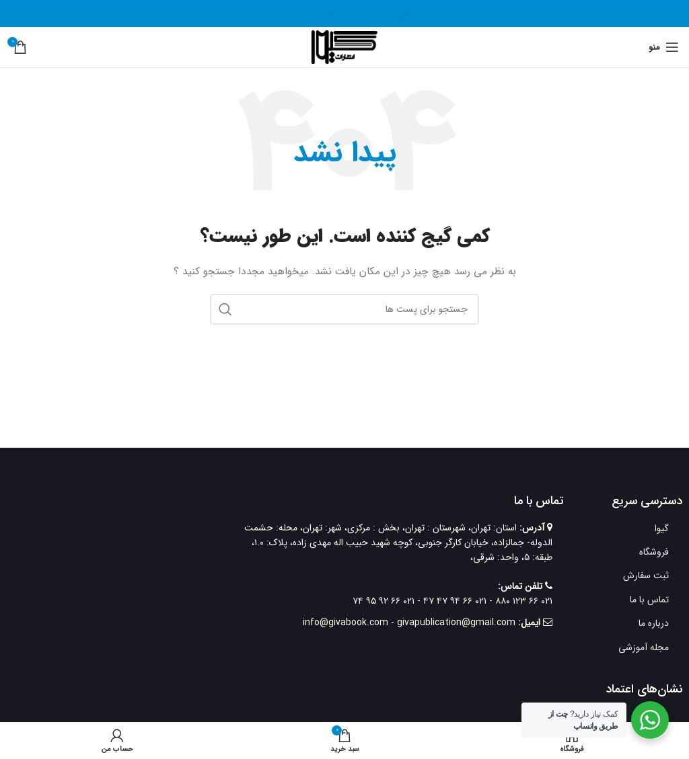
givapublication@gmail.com (456, 622)
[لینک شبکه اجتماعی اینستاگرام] (383, 13)
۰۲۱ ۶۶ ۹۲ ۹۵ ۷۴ (383, 601)
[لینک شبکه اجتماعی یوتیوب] (357, 13)
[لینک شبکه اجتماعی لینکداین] (306, 13)
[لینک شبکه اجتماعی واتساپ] (280, 13)
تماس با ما (649, 599)
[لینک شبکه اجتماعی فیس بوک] (434, 13)
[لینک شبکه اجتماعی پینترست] (332, 13)
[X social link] (408, 13)
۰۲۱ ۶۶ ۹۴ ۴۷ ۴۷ (453, 601)
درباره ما (654, 623)
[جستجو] (344, 309)
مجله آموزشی (643, 647)
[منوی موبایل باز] (664, 47)
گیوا (662, 528)
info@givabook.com (345, 622)
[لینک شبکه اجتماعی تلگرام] (255, 13)
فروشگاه (654, 552)
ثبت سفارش (646, 575)
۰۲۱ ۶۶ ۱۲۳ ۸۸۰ (522, 601)
